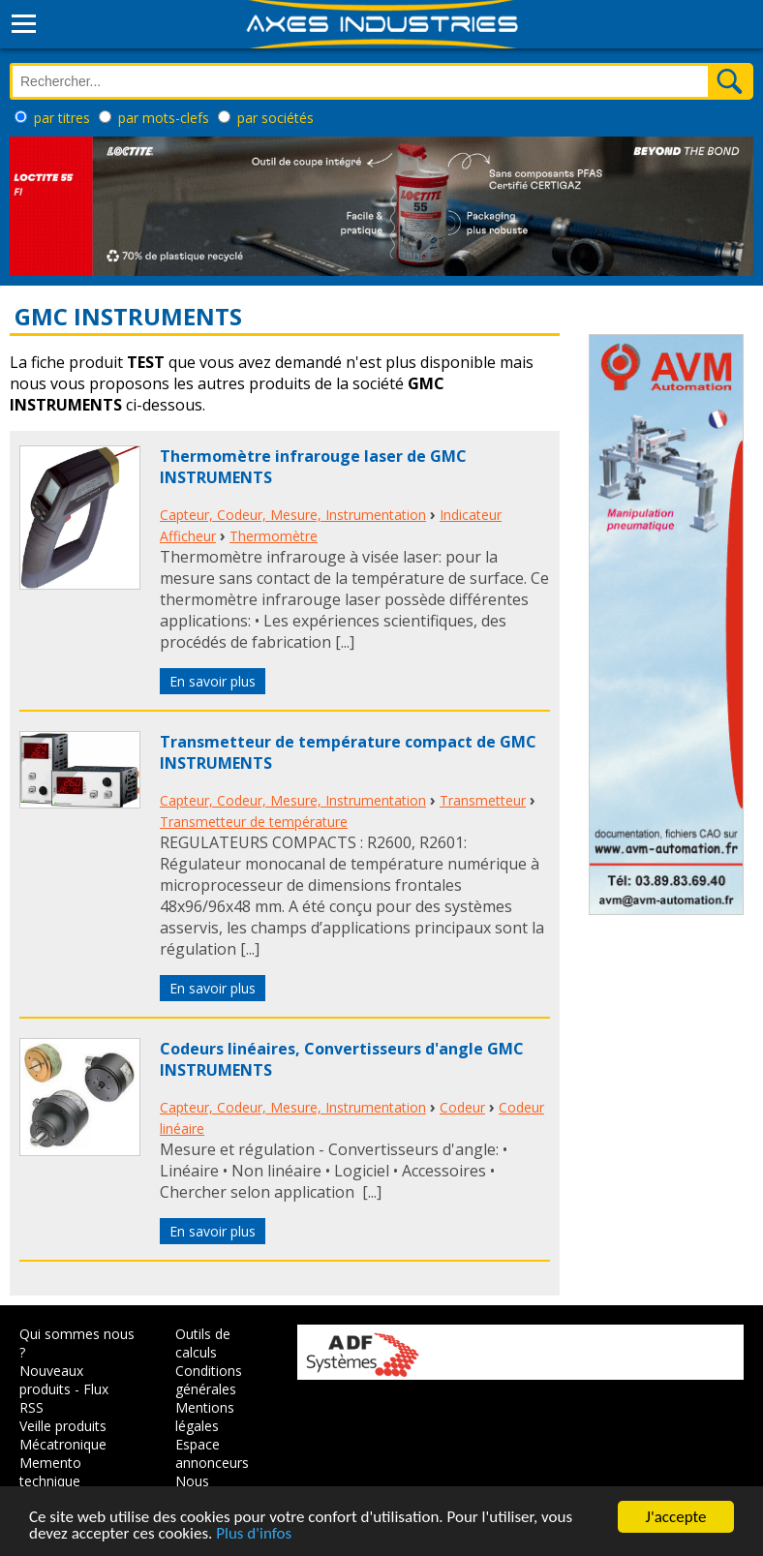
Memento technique (50, 1471)
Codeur (462, 1107)
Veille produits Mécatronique (63, 1435)
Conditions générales (208, 1379)
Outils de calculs (202, 1343)
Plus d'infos (253, 1534)
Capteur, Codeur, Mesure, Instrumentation (293, 514)
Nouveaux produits (51, 1379)
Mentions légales (204, 1416)
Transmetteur (483, 800)
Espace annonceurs (212, 1453)
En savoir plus (212, 681)
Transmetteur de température (254, 821)
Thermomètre (273, 536)
